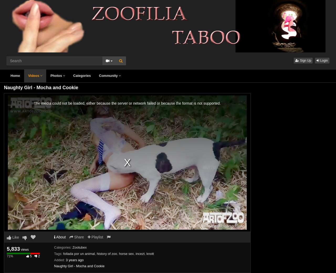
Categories (82, 76)
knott (150, 254)
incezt (140, 254)
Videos (35, 76)
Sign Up (303, 60)
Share (77, 237)
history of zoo (107, 254)
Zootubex (79, 247)
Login (322, 60)
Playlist (95, 237)
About (60, 237)
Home (15, 76)
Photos (57, 76)
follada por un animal (79, 254)
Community (110, 76)
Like (13, 237)
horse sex (126, 254)
